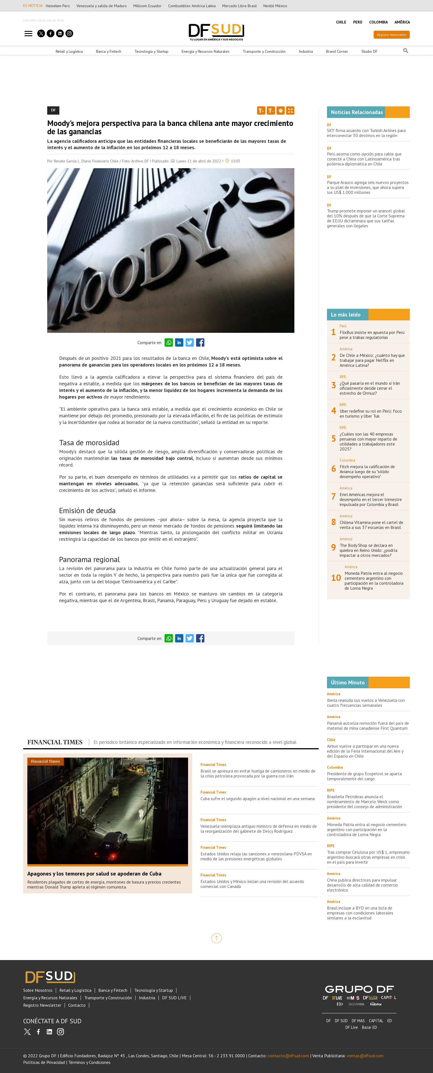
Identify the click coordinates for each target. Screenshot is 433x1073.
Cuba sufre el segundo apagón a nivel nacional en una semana (257, 798)
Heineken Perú (58, 5)
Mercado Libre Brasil (239, 5)
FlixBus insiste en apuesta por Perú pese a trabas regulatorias (372, 335)
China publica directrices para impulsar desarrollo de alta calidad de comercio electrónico (362, 884)
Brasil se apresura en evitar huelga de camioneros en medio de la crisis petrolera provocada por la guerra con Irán (257, 773)
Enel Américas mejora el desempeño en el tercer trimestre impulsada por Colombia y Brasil (371, 499)
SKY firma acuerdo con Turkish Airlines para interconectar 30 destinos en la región (366, 133)
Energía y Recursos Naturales (205, 51)
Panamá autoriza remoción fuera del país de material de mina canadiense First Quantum (368, 726)
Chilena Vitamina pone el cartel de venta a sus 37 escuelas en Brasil (371, 525)
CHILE (341, 22)
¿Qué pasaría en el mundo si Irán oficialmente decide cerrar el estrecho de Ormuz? (370, 388)
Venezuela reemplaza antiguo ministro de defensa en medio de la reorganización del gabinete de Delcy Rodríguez (258, 829)
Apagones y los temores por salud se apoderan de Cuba (94, 873)
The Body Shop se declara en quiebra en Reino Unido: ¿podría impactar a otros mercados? (368, 550)
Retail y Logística (69, 51)
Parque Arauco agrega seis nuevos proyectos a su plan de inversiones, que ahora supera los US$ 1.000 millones (368, 187)
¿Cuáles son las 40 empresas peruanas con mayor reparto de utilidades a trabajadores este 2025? (368, 441)
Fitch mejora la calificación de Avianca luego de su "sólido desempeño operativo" (367, 471)
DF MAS (358, 1020)
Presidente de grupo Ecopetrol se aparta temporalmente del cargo (364, 776)
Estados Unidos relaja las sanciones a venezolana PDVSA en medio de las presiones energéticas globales (256, 856)
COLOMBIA (378, 22)
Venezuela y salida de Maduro (101, 5)
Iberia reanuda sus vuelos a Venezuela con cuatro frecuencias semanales (366, 703)
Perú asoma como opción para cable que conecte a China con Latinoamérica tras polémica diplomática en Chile (364, 158)
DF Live (351, 1027)
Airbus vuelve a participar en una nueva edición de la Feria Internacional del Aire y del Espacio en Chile (365, 751)
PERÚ (357, 22)
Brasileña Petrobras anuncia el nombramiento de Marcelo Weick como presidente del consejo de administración (364, 801)
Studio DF (369, 51)
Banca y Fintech (108, 51)
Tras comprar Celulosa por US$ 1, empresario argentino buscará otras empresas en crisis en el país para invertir (368, 857)
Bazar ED (369, 1027)
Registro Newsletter (391, 35)
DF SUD (341, 1020)
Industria (306, 51)
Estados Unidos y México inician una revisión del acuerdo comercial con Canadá (252, 884)
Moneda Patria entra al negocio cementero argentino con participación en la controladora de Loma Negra (374, 580)
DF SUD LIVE (174, 997)
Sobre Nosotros (37, 990)
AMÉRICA (402, 22)
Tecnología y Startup (151, 51)
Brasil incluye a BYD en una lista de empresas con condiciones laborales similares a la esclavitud (360, 912)
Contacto (77, 1005)
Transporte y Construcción (264, 51)
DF (329, 125)
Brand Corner (337, 51)
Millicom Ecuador (147, 5)
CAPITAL (376, 1020)
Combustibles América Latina (192, 5)
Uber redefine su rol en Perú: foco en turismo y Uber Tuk (371, 413)
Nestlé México (275, 5)
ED (389, 1020)
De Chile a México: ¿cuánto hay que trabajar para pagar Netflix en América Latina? (372, 360)
